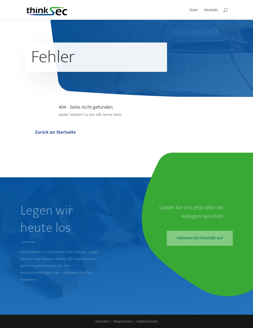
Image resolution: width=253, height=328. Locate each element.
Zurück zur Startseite (55, 132)
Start (194, 10)
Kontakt (211, 10)
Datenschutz (147, 321)
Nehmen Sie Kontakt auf (201, 238)
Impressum (123, 321)
